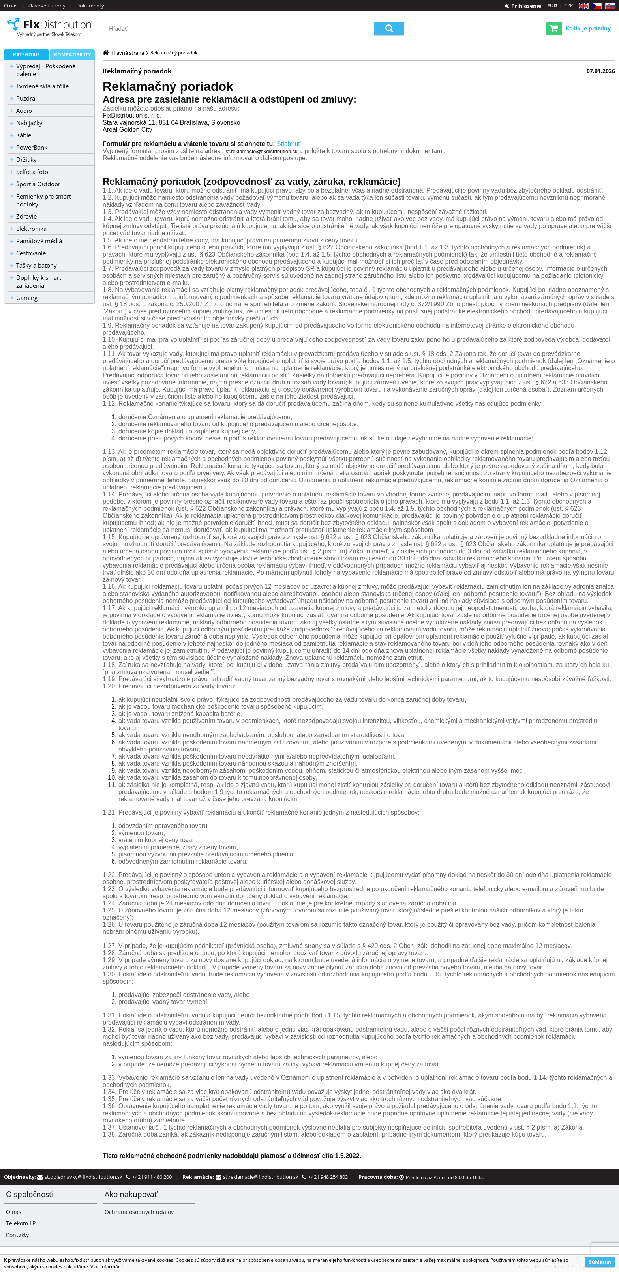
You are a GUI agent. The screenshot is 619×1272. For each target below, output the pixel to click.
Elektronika (31, 228)
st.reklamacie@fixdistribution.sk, (262, 1176)
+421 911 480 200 (152, 1176)
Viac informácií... (108, 1266)
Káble (23, 135)
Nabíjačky (29, 123)
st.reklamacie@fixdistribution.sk (262, 151)
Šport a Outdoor (38, 184)
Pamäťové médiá (39, 241)
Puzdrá (25, 98)
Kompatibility (72, 54)
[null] (132, 119)
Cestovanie (31, 253)
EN (582, 6)
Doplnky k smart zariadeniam (38, 281)
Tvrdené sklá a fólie (42, 86)
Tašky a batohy (36, 265)
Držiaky (26, 159)
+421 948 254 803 (328, 1176)
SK (608, 6)
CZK (568, 5)
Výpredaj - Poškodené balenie (45, 70)
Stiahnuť (288, 144)
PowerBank (31, 147)
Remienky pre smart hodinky (43, 200)
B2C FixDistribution (49, 27)
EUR (552, 5)
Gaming (27, 298)
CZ (595, 6)
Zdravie (26, 216)
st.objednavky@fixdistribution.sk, (85, 1176)
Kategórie (26, 54)
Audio (24, 110)
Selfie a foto (32, 172)
